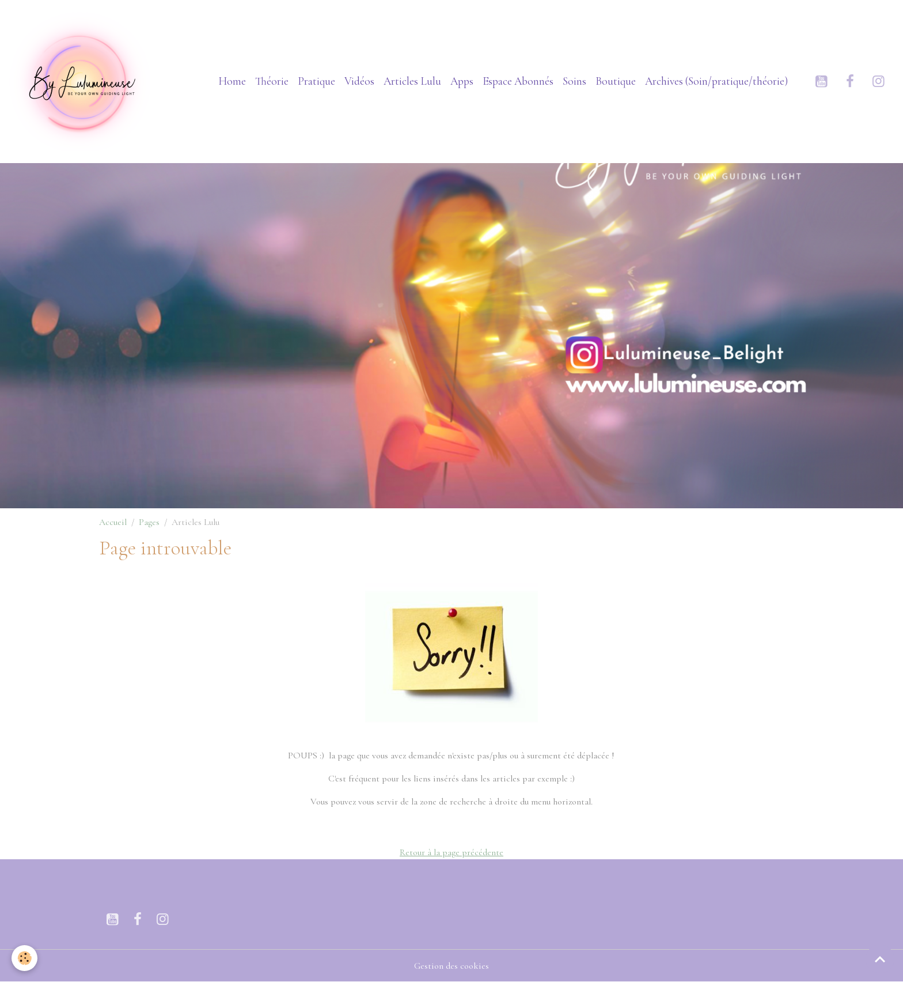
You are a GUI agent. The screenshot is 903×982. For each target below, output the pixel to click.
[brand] (83, 81)
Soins (574, 81)
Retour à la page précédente (451, 852)
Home (232, 81)
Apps (461, 81)
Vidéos (359, 81)
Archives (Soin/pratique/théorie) (716, 81)
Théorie (272, 81)
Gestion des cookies (451, 966)
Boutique (615, 81)
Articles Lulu (412, 81)
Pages (149, 522)
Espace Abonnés (518, 81)
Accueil (113, 522)
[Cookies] (24, 958)
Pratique (316, 81)
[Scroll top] (880, 959)
